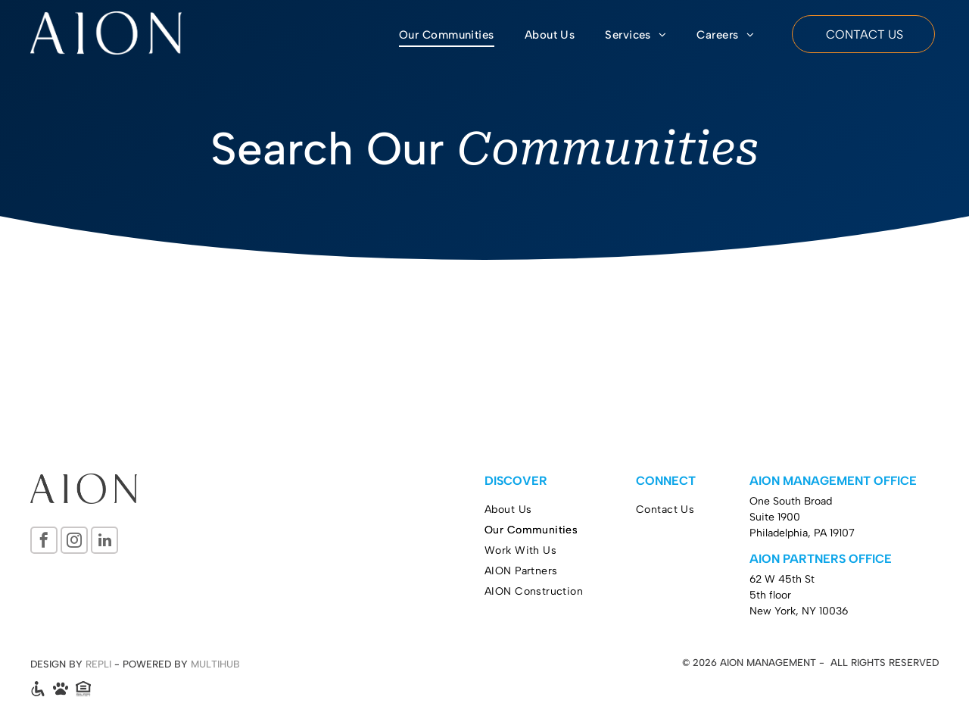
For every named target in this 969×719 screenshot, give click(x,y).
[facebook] (44, 542)
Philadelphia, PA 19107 (802, 533)
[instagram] (74, 542)
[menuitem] (446, 35)
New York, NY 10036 (798, 611)
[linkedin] (104, 542)
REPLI (98, 664)
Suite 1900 (774, 517)
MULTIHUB (215, 664)
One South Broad (790, 501)
